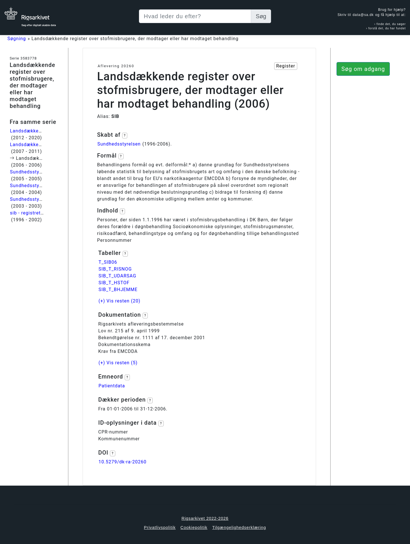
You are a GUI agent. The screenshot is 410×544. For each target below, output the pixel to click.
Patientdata (112, 385)
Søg (261, 16)
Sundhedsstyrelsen (119, 144)
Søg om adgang (363, 69)
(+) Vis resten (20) (119, 301)
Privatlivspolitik (159, 527)
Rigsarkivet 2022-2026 (205, 518)
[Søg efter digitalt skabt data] (195, 16)
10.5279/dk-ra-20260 (123, 462)
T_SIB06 (108, 262)
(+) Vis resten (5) (118, 362)
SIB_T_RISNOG (115, 269)
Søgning (16, 38)
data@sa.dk (363, 15)
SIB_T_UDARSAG (117, 276)
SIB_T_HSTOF (114, 282)
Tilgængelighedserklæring (239, 527)
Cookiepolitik (194, 527)
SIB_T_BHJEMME (118, 289)
